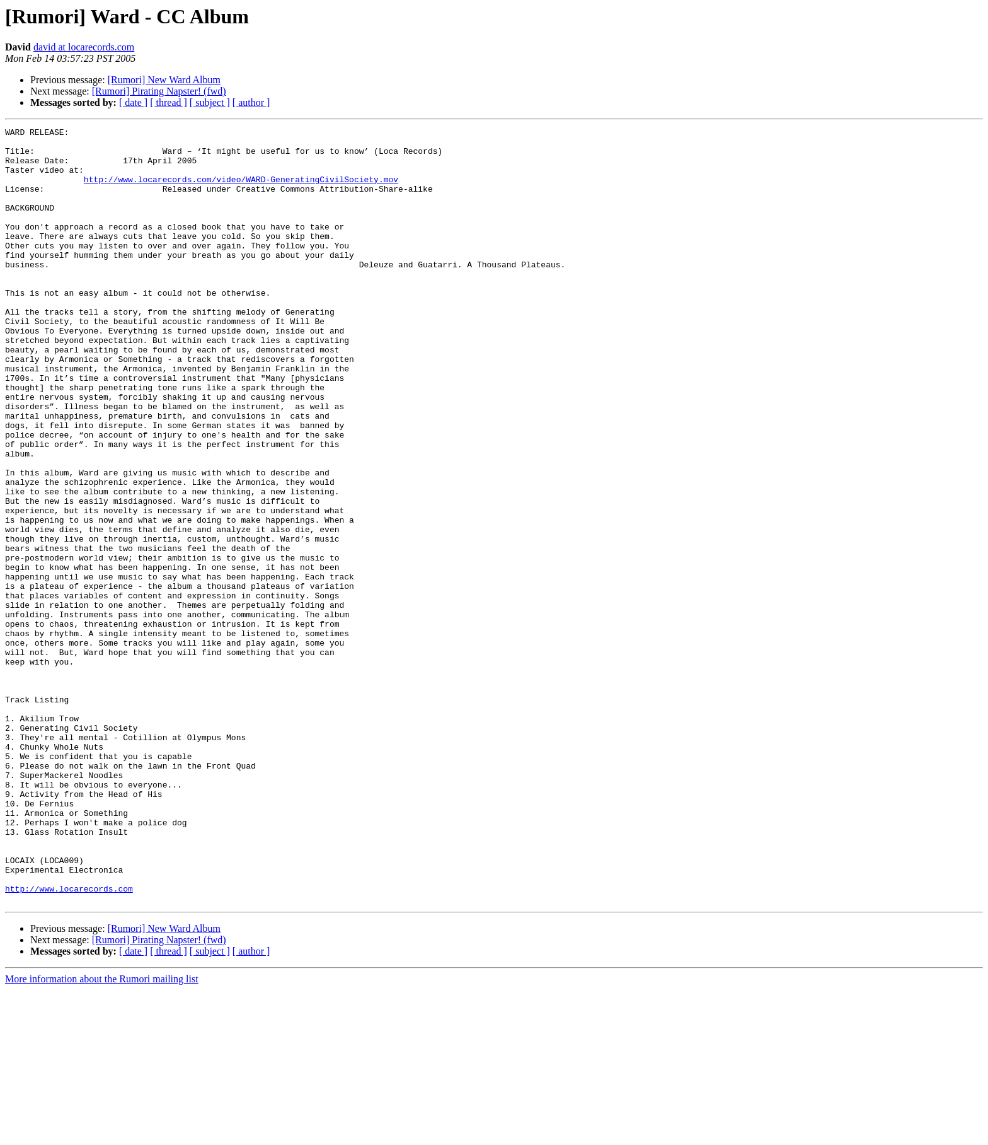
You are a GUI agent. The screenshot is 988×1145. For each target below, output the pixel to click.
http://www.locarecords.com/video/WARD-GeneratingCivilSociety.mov (241, 190)
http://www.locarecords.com (69, 1041)
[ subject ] (210, 102)
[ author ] (251, 102)
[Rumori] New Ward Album (164, 79)
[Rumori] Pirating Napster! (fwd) (159, 91)
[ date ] (133, 102)
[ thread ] (168, 102)
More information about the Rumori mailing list (101, 1134)
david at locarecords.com (83, 47)
